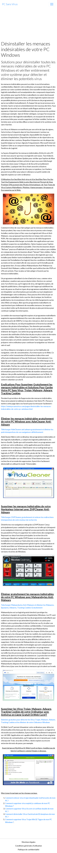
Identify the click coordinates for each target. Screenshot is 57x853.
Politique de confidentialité (28, 849)
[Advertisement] (28, 24)
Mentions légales (28, 842)
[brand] (10, 4)
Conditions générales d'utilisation (28, 846)
